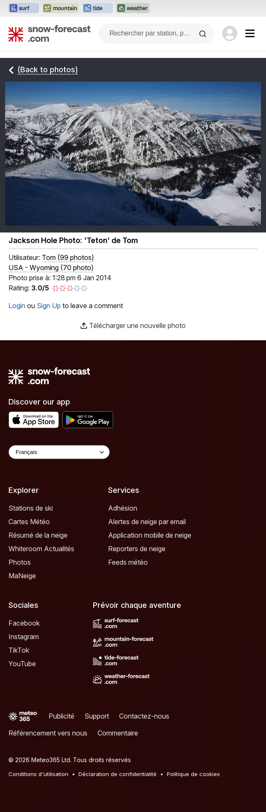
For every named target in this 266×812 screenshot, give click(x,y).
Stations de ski (30, 508)
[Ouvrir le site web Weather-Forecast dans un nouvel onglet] (132, 8)
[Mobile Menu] (250, 33)
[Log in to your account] (229, 33)
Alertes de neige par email (147, 521)
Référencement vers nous (47, 733)
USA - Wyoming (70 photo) (51, 267)
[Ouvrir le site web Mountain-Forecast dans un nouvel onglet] (60, 8)
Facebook (24, 623)
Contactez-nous (144, 716)
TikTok (18, 650)
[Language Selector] (59, 452)
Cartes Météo (29, 521)
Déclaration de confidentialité (118, 774)
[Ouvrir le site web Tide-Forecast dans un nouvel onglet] (97, 8)
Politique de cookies (193, 774)
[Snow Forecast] (49, 33)
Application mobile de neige (149, 535)
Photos (19, 562)
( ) (68, 257)
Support (96, 716)
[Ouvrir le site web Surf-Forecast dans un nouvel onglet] (23, 8)
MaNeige (22, 575)
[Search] (203, 34)
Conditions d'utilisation (38, 774)
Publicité (61, 716)
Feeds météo (128, 562)
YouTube (22, 663)
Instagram (23, 636)
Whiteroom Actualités (41, 548)
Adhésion (122, 508)
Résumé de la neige (38, 535)
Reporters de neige (137, 548)
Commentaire (118, 733)
